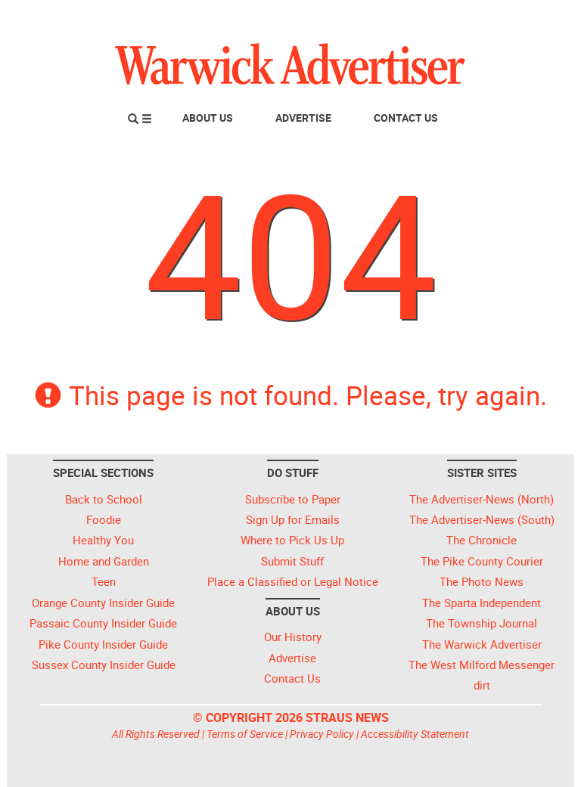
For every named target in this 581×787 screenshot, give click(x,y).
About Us (207, 117)
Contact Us (406, 117)
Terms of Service (245, 734)
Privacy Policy (322, 734)
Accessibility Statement (415, 734)
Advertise (303, 117)
